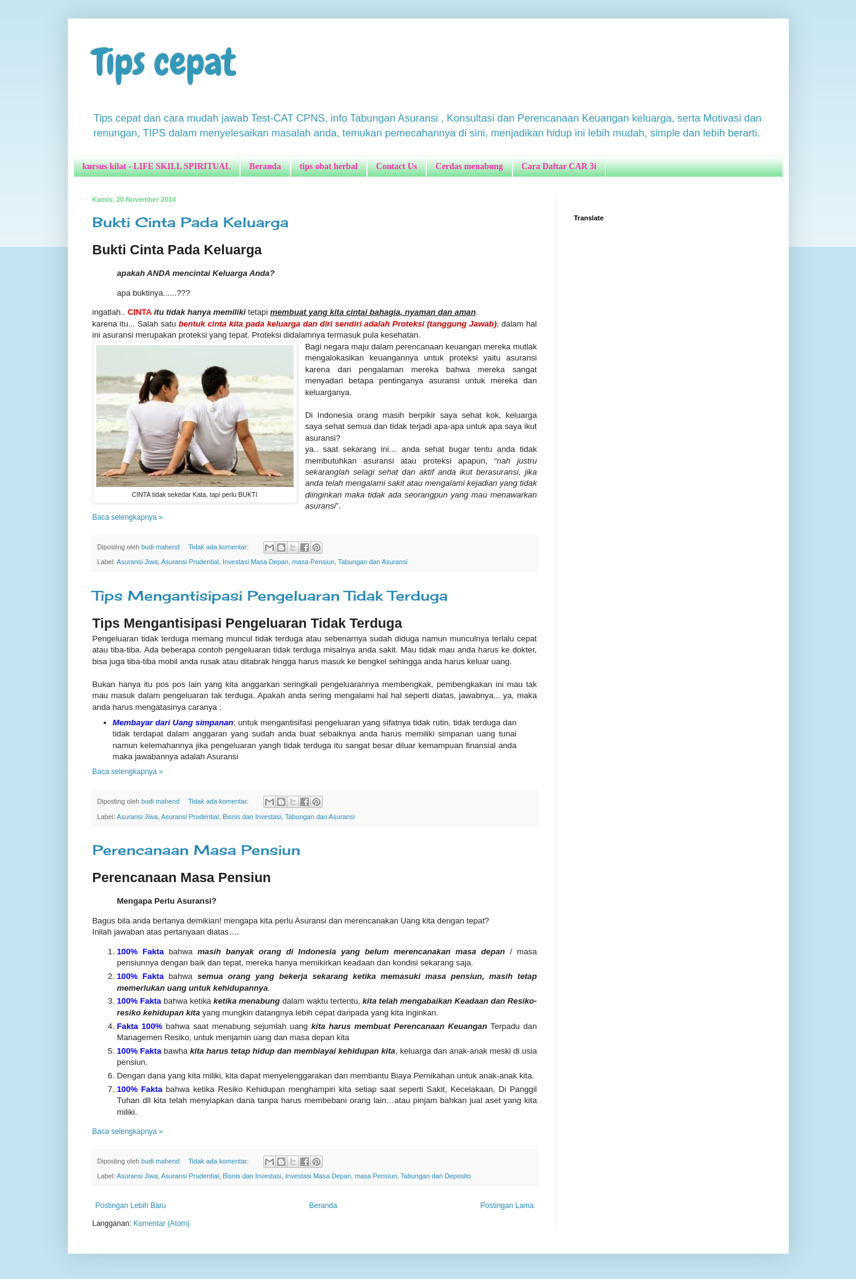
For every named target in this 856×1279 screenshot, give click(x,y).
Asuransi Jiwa (137, 561)
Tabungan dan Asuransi (373, 561)
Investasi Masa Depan (256, 561)
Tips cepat (164, 62)
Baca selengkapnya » (128, 517)
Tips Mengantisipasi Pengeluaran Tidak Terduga (270, 595)
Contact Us (397, 166)
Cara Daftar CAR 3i (559, 166)
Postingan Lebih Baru (131, 1205)
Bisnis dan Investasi (252, 816)
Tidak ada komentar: (219, 547)
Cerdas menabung (469, 166)
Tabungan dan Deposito (435, 1176)
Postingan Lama (507, 1205)
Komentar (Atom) (161, 1223)
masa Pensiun (313, 561)
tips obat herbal (329, 166)
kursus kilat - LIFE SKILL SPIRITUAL (157, 166)
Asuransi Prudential (190, 561)
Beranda (265, 166)
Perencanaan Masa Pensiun (196, 849)
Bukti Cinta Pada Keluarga (191, 222)
